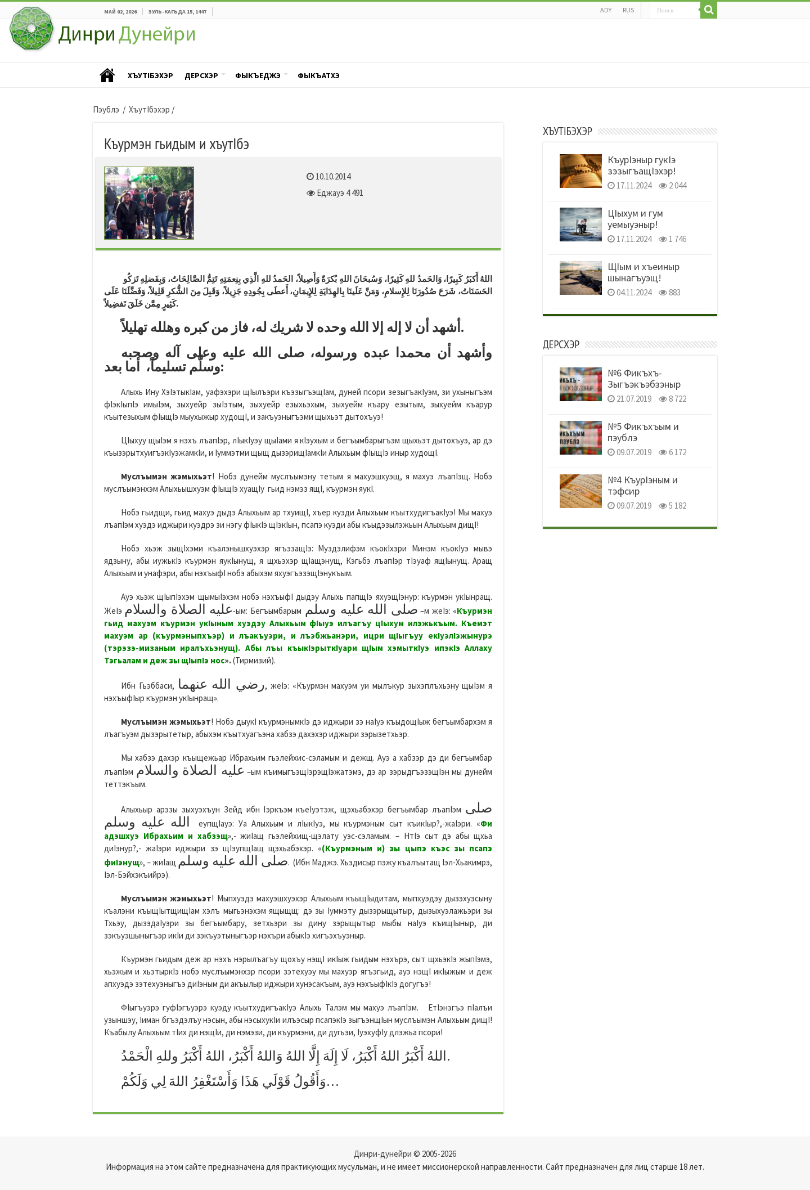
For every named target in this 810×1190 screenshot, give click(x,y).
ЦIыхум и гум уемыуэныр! (635, 218)
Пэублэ (107, 75)
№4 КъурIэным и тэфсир (643, 485)
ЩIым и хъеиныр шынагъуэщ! (644, 272)
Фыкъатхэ (319, 75)
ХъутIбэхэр (150, 75)
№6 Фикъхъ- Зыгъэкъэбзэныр (644, 378)
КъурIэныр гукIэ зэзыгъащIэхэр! (642, 165)
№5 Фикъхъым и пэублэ (643, 432)
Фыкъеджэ (258, 75)
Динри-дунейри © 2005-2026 (405, 1153)
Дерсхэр (201, 75)
